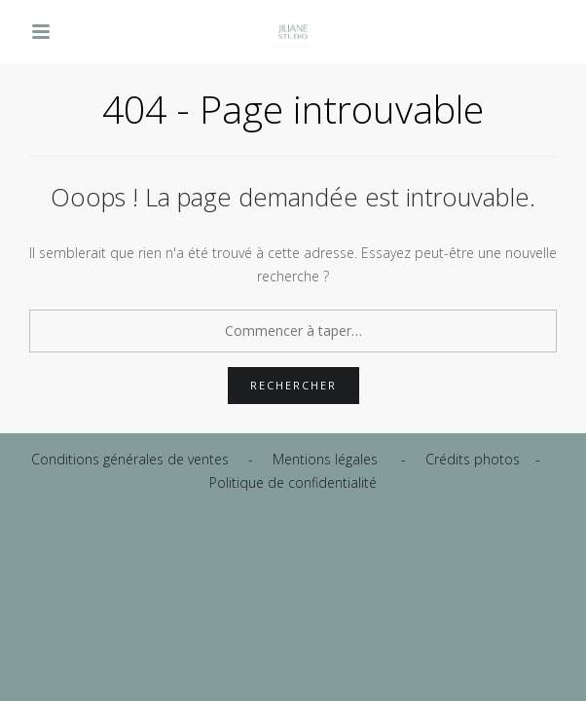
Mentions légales (325, 459)
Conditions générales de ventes (130, 459)
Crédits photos (472, 459)
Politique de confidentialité (293, 482)
